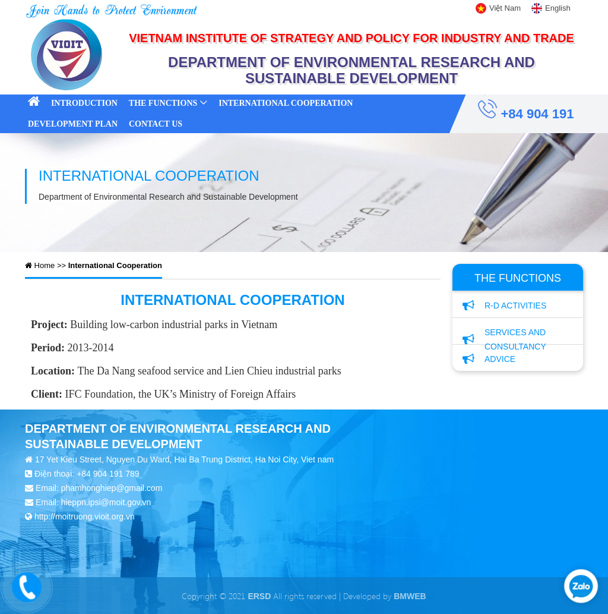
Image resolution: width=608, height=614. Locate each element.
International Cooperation (285, 103)
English (558, 8)
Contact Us (155, 123)
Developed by (384, 596)
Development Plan (73, 123)
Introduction (84, 103)
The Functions (163, 103)
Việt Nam (505, 8)
